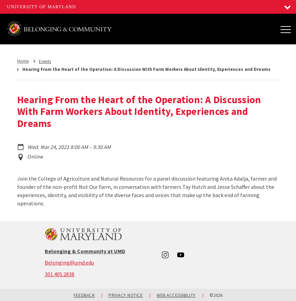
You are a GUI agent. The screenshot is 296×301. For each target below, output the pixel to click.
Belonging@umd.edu (69, 262)
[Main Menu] (285, 29)
